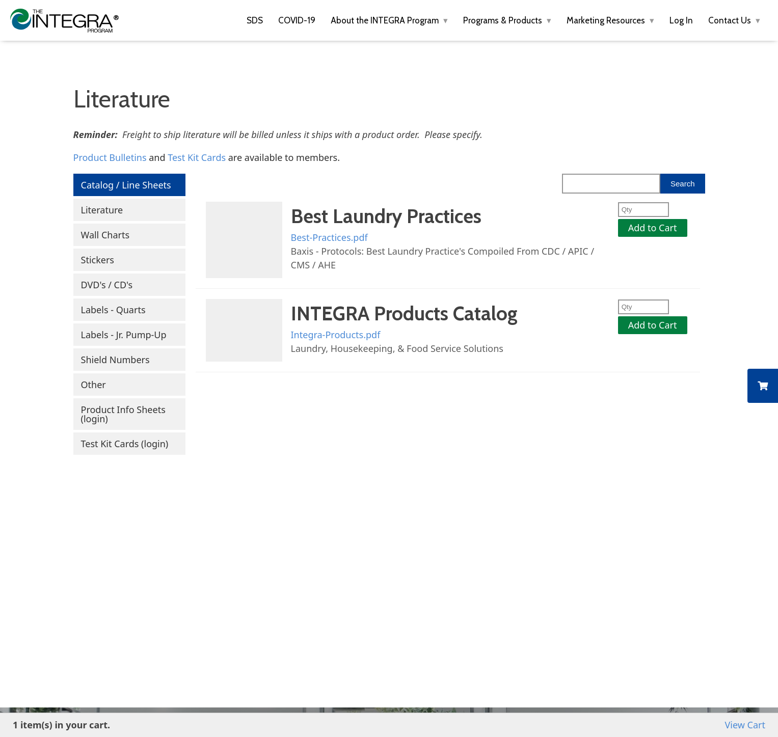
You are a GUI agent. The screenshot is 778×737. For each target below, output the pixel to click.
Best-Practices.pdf (329, 237)
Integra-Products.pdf (336, 335)
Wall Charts (105, 235)
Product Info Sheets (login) (123, 414)
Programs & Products (503, 20)
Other (93, 384)
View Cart (745, 725)
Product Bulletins (110, 157)
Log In (681, 20)
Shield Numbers (115, 359)
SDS (255, 20)
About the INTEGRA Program (386, 20)
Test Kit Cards (197, 157)
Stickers (97, 260)
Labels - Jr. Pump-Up (124, 335)
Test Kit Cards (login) (125, 444)
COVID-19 (296, 20)
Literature (102, 210)
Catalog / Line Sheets (126, 185)
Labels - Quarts (113, 310)
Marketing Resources (607, 20)
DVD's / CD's (107, 285)
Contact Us (730, 20)
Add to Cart (652, 228)
